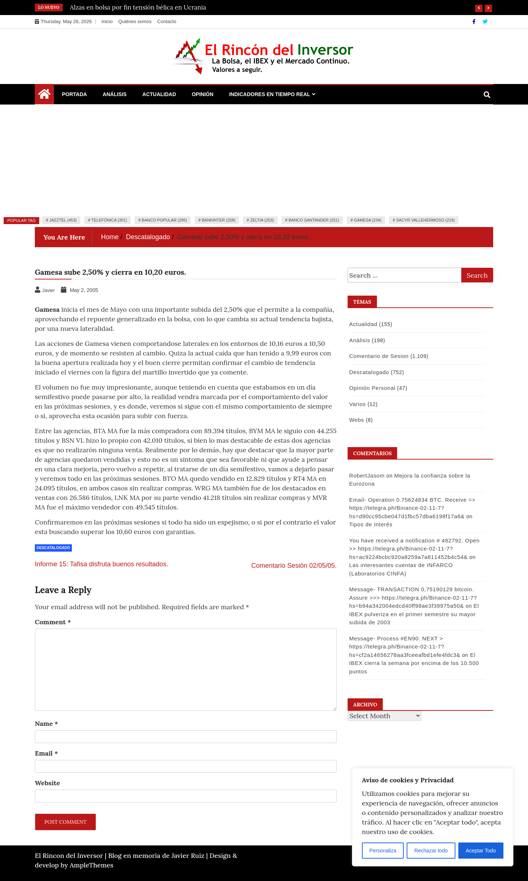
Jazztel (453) (63, 220)
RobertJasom (366, 475)
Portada (74, 94)
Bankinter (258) (218, 220)
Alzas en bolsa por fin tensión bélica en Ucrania (138, 7)
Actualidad (159, 94)
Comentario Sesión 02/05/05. (294, 565)
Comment (53, 622)
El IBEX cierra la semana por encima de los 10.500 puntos (413, 663)
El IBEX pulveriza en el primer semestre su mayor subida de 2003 (413, 614)
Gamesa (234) (367, 220)
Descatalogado (53, 548)
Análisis (114, 94)
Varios (357, 404)
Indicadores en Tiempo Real (269, 94)
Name (46, 723)
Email (46, 753)
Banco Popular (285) (164, 220)
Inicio (107, 21)
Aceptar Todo (481, 850)
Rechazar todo (431, 850)
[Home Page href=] (44, 95)
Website (47, 783)
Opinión (202, 94)
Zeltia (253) (262, 220)
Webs (356, 420)
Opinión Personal (372, 388)
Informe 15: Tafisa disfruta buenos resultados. (101, 564)
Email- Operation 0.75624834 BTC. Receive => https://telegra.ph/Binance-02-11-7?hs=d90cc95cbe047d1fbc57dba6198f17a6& (412, 508)
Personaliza (383, 850)
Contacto (166, 21)
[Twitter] (485, 22)
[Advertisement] (264, 159)
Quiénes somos (134, 21)
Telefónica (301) (109, 220)
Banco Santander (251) (314, 220)
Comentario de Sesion (378, 356)
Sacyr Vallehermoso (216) (425, 220)
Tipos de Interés (370, 524)
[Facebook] (474, 22)
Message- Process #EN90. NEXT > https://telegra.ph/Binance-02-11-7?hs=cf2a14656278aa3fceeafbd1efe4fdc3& (404, 646)
